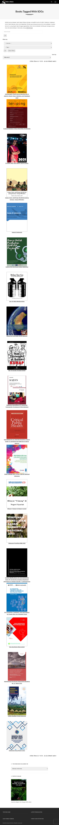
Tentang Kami (6, 812)
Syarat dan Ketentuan (37, 818)
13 (48, 61)
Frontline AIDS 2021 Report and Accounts (16, 163)
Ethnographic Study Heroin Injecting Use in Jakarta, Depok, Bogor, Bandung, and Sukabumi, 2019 (17, 96)
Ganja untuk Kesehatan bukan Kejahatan (17, 267)
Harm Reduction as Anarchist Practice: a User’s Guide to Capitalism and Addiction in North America (17, 441)
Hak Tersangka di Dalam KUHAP (17, 370)
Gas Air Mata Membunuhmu (17, 301)
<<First (31, 61)
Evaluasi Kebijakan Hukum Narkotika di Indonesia (16, 129)
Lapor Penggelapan (36, 812)
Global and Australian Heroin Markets (17, 336)
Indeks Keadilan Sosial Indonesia (17, 716)
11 (44, 61)
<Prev (35, 61)
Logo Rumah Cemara (8, 818)
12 (46, 61)
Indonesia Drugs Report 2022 (17, 750)
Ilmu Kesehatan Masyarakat (17, 647)
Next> (50, 61)
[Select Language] (29, 769)
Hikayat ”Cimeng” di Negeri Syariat (16, 509)
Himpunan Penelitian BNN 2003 (16, 543)
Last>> (54, 61)
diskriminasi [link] (29, 28)
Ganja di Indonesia (17, 232)
